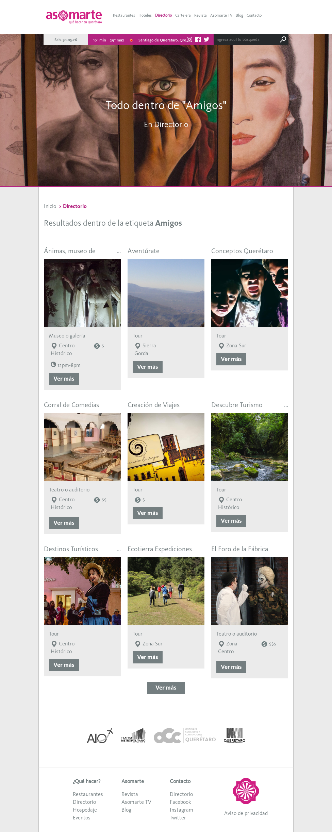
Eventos (81, 817)
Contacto (254, 15)
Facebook (180, 802)
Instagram (181, 810)
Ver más (63, 378)
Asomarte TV (221, 15)
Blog (239, 15)
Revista (200, 15)
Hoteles (145, 15)
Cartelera (183, 15)
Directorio (163, 15)
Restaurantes (124, 15)
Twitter (178, 817)
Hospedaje (85, 810)
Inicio (50, 206)
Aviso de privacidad (246, 813)
